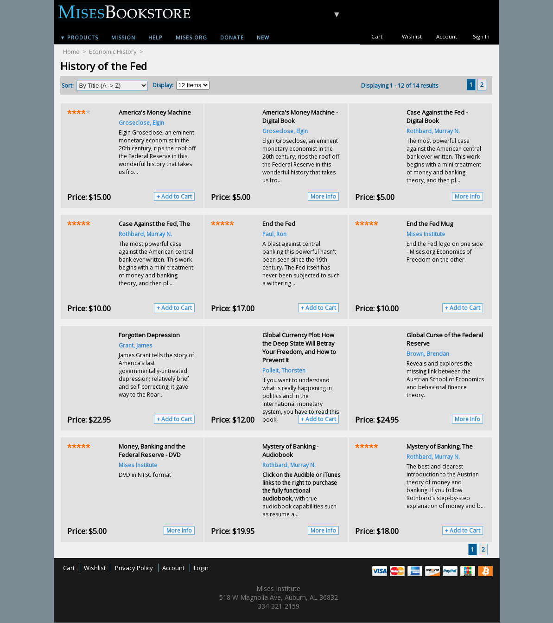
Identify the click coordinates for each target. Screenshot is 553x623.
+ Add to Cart (174, 196)
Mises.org (191, 37)
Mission (123, 37)
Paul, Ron (274, 234)
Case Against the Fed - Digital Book (437, 116)
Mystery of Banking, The (440, 446)
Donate (232, 37)
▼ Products (79, 37)
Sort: (68, 86)
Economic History (113, 51)
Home (71, 51)
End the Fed (278, 223)
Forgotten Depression (149, 335)
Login (201, 568)
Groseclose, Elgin (141, 122)
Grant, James (136, 345)
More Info (323, 196)
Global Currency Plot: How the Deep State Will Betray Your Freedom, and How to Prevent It (299, 347)
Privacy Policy (134, 568)
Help (155, 37)
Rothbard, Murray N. (433, 131)
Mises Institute (426, 234)
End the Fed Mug (430, 223)
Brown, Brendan (428, 353)
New (263, 37)
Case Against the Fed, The (154, 223)
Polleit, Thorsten (283, 370)
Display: (163, 85)
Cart (376, 36)
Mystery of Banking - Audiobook (290, 450)
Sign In (481, 36)
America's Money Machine (155, 112)
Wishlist (412, 36)
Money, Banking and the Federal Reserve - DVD (152, 450)
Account (446, 36)
